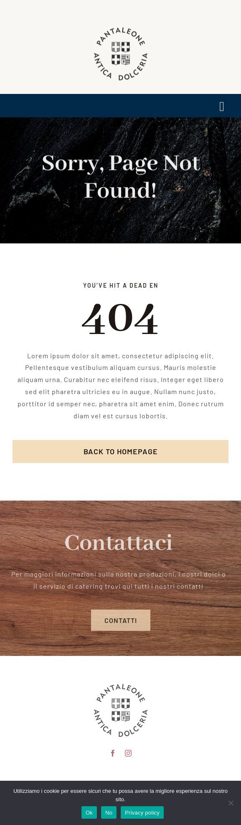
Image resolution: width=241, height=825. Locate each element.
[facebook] (113, 752)
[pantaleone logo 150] (120, 681)
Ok (89, 813)
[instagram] (128, 752)
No (108, 813)
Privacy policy (142, 813)
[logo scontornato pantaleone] (120, 25)
